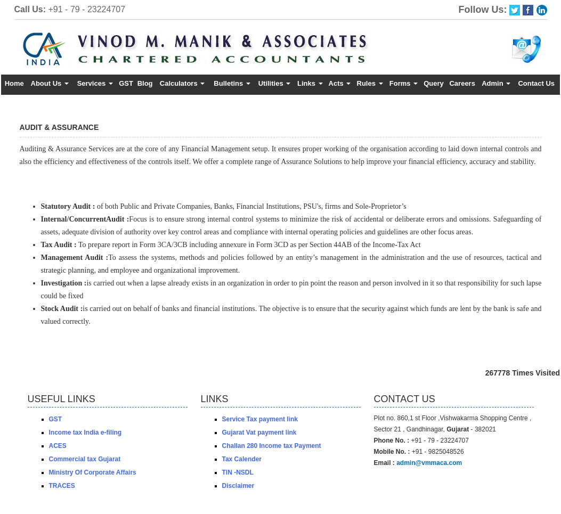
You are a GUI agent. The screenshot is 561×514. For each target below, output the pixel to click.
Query (434, 83)
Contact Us (536, 83)
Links (310, 83)
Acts (340, 83)
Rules (370, 83)
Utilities (274, 83)
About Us (50, 83)
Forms (403, 83)
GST (126, 83)
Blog (145, 83)
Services (95, 83)
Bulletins (232, 83)
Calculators (182, 83)
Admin (496, 83)
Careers (462, 83)
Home (14, 83)
